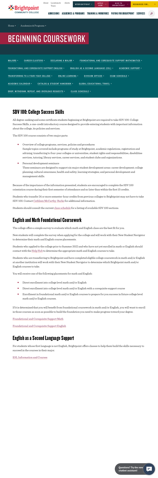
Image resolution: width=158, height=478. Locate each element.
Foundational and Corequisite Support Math (38, 318)
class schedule (62, 208)
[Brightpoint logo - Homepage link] (23, 9)
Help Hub (37, 250)
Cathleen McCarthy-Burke (48, 200)
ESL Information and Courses (30, 357)
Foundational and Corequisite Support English (39, 325)
